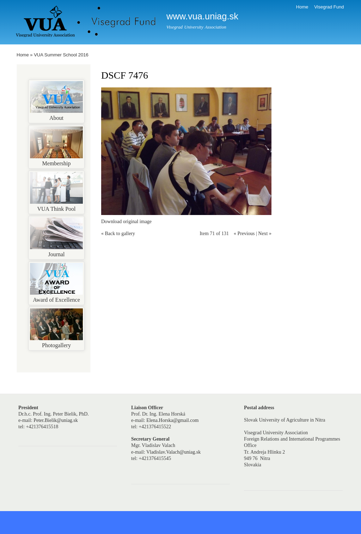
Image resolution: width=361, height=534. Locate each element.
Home (302, 7)
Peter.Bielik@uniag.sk (55, 420)
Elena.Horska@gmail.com (172, 420)
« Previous (244, 233)
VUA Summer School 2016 (61, 54)
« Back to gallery (118, 233)
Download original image (126, 221)
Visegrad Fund (329, 7)
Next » (264, 233)
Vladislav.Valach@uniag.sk (173, 452)
